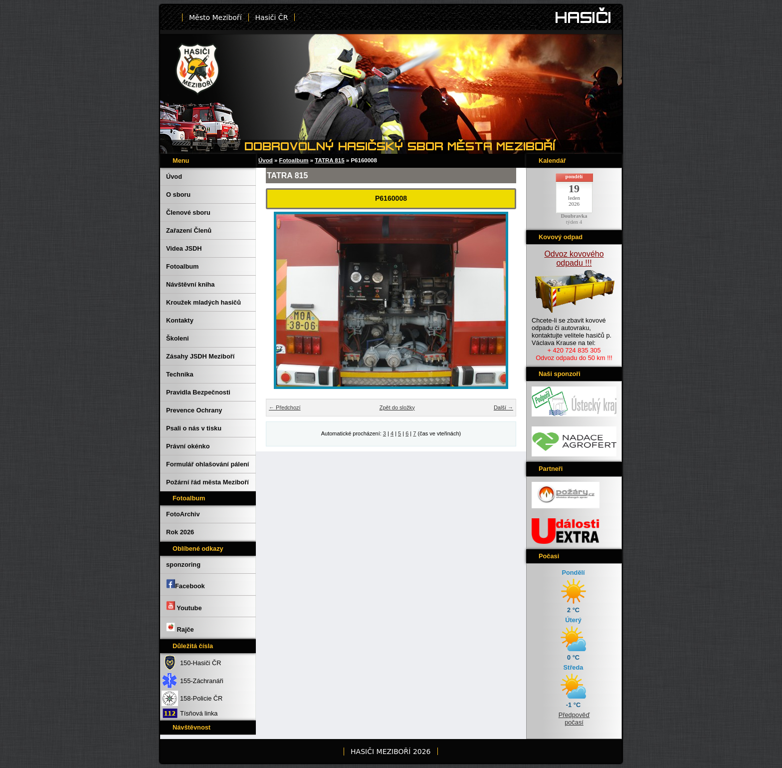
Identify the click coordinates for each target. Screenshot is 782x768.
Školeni (177, 338)
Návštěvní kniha (190, 284)
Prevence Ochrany (194, 410)
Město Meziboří (215, 17)
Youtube (184, 606)
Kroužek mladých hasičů (203, 302)
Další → (503, 407)
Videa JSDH (184, 248)
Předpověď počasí (574, 718)
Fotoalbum (182, 266)
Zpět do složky (397, 407)
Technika (180, 374)
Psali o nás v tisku (193, 428)
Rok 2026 (180, 532)
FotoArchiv (183, 514)
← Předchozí (285, 407)
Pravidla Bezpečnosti (198, 392)
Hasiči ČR (271, 17)
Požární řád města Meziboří (207, 482)
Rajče (180, 627)
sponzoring (183, 564)
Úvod (174, 176)
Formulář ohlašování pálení (207, 464)
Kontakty (180, 320)
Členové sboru (188, 212)
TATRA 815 (329, 160)
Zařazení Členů (188, 230)
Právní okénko (187, 446)
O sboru (178, 194)
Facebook (185, 584)
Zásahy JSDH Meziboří (200, 356)
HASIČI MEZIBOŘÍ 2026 (390, 752)
